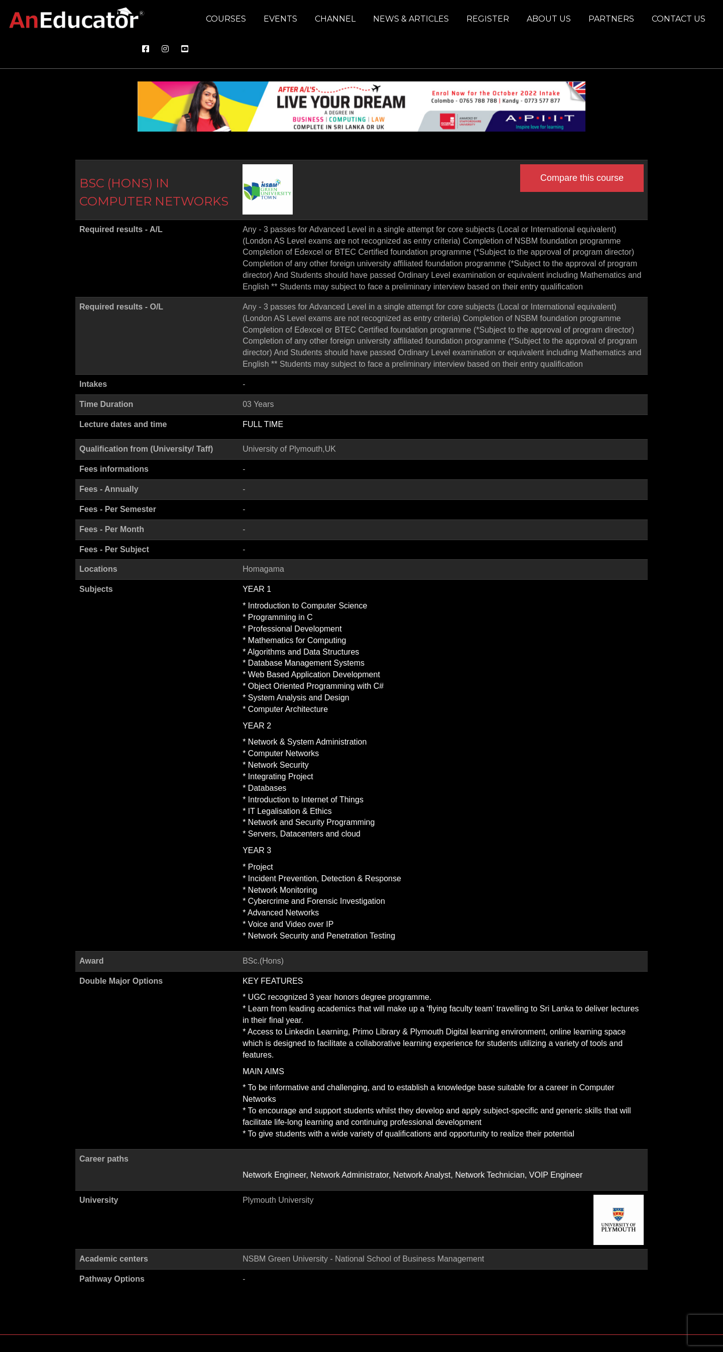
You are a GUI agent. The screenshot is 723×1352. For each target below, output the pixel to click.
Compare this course (582, 178)
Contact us (678, 19)
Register (487, 19)
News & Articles (411, 19)
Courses (226, 19)
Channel (335, 19)
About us (549, 19)
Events (280, 19)
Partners (611, 19)
